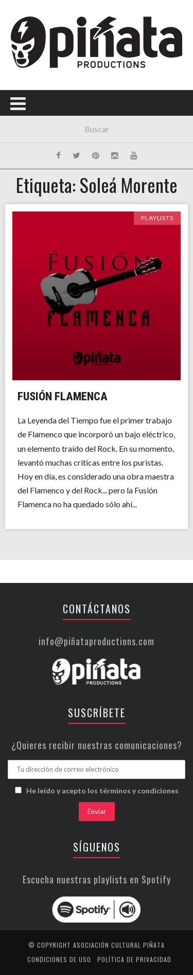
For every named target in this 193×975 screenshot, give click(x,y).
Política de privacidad (134, 959)
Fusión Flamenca (62, 396)
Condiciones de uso (59, 959)
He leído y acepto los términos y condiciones (102, 790)
